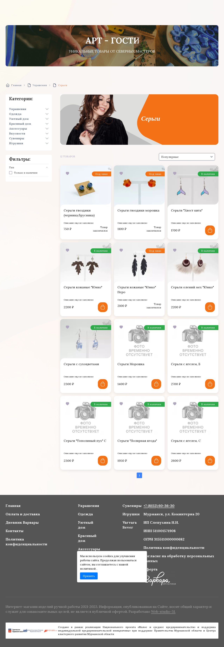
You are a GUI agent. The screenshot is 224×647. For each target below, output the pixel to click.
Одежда (15, 114)
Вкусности (17, 133)
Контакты (20, 532)
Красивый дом (20, 123)
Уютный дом (19, 118)
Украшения (17, 109)
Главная (19, 508)
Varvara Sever (128, 526)
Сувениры (16, 138)
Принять (90, 574)
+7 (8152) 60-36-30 (156, 508)
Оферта (148, 568)
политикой (89, 567)
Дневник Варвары (27, 524)
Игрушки (16, 143)
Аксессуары (18, 128)
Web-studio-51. (160, 611)
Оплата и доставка (28, 516)
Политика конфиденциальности (31, 542)
